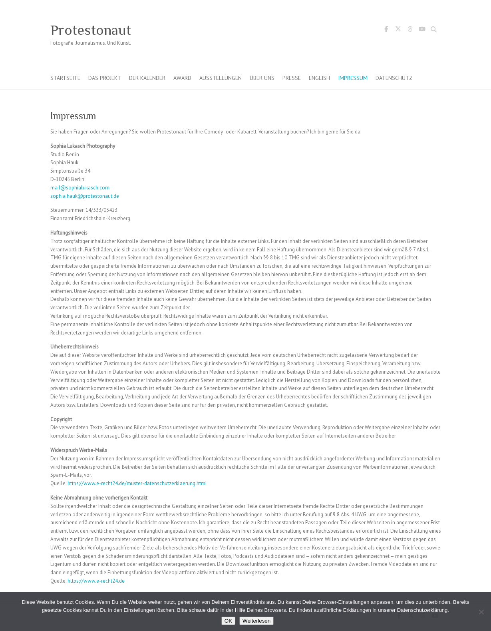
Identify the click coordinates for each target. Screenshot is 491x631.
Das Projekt (104, 78)
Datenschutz (394, 78)
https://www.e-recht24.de (96, 580)
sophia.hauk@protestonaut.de (84, 196)
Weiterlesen (256, 621)
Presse (291, 78)
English (319, 78)
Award (182, 78)
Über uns (262, 78)
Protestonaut (90, 30)
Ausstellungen (220, 78)
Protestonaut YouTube (422, 30)
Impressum (353, 78)
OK (228, 621)
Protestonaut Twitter (398, 30)
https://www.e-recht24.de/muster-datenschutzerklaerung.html (137, 483)
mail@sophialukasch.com (79, 187)
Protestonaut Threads (410, 30)
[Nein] (481, 612)
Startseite (65, 78)
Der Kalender (147, 78)
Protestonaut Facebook (386, 30)
